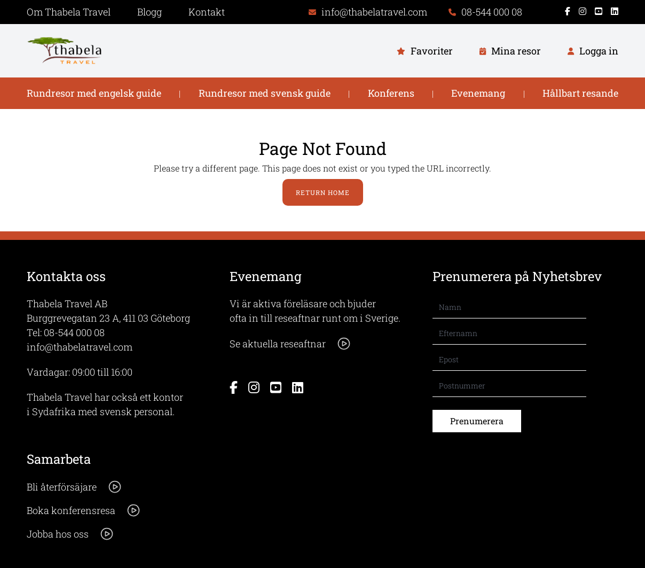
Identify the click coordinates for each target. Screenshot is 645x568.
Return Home (323, 192)
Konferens (391, 93)
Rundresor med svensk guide (265, 93)
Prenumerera (477, 420)
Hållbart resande (580, 93)
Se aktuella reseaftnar (290, 343)
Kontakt (206, 11)
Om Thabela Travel (69, 11)
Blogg (149, 11)
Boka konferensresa (84, 510)
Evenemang (478, 93)
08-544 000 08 (74, 332)
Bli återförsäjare (74, 486)
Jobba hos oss (70, 533)
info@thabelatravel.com (79, 346)
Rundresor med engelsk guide (94, 93)
